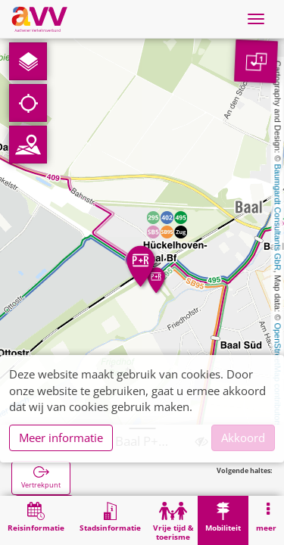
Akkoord (243, 437)
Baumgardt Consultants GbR (277, 217)
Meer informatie (61, 437)
